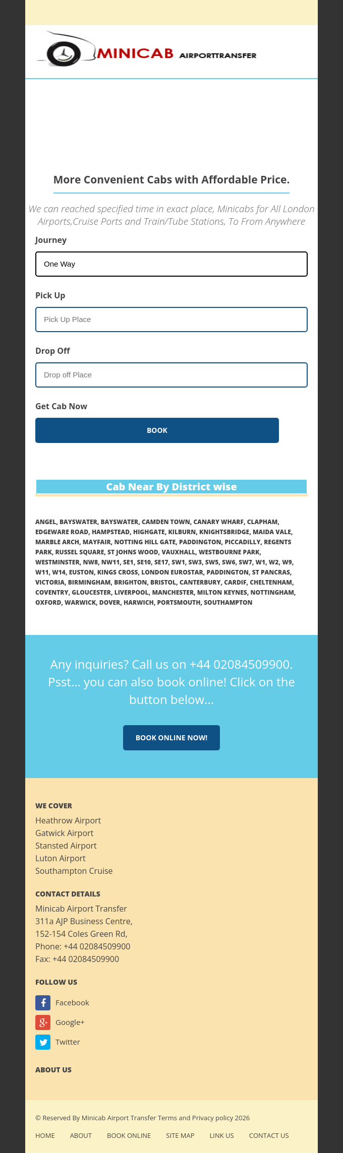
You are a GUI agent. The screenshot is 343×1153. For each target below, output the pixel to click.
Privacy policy (212, 1117)
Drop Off (52, 350)
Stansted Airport (66, 845)
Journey (51, 239)
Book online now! (172, 737)
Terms (167, 1117)
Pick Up (50, 295)
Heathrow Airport (68, 820)
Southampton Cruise (74, 870)
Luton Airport (60, 858)
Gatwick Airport (64, 833)
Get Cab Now (61, 406)
